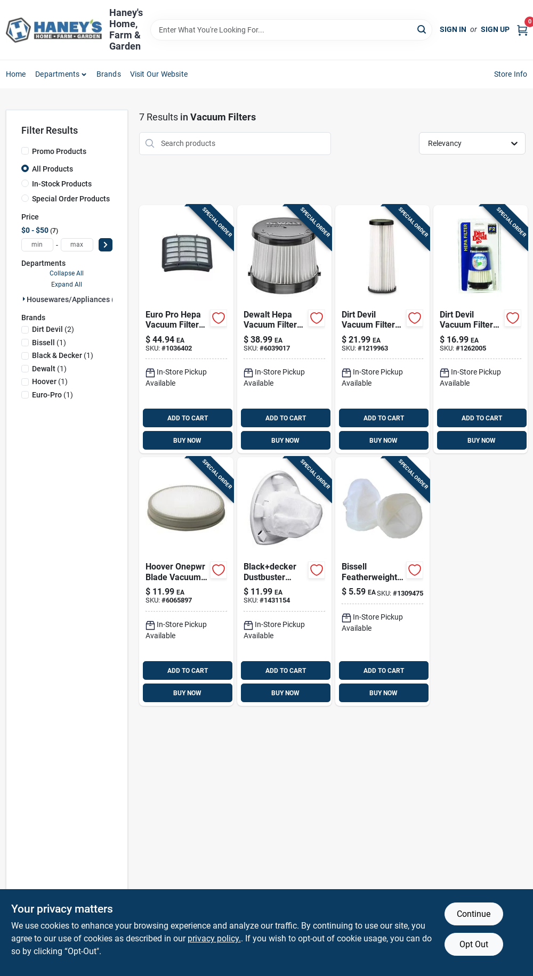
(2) (53, 329)
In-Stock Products (62, 183)
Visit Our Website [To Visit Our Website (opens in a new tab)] (159, 74)
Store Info (511, 74)
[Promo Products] (25, 150)
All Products (52, 169)
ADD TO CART (187, 418)
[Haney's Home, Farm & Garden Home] (54, 30)
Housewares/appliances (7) (74, 299)
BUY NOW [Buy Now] (187, 440)
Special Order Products (71, 198)
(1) (49, 342)
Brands (108, 74)
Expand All (66, 284)
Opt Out (473, 944)
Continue (473, 914)
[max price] (77, 244)
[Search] (422, 29)
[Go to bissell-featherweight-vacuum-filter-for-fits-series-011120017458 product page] (382, 581)
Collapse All (67, 273)
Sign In (453, 29)
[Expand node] (24, 299)
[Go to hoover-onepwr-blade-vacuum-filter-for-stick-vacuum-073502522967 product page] (186, 581)
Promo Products (59, 151)
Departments (57, 74)
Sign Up (495, 29)
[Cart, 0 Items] (522, 29)
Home (16, 74)
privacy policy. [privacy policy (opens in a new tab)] (214, 938)
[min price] (37, 244)
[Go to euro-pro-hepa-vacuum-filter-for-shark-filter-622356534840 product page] (186, 329)
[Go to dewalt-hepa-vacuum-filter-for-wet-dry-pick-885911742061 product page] (284, 329)
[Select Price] (105, 244)
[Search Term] (291, 29)
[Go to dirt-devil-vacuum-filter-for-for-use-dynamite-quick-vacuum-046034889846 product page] (480, 329)
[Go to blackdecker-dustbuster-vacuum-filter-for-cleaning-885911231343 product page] (284, 581)
